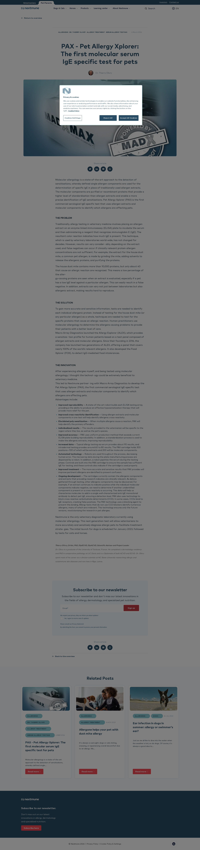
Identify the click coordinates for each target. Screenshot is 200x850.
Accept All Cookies (128, 118)
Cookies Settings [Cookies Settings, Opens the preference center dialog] (72, 118)
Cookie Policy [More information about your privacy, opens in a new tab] (73, 111)
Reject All (108, 118)
